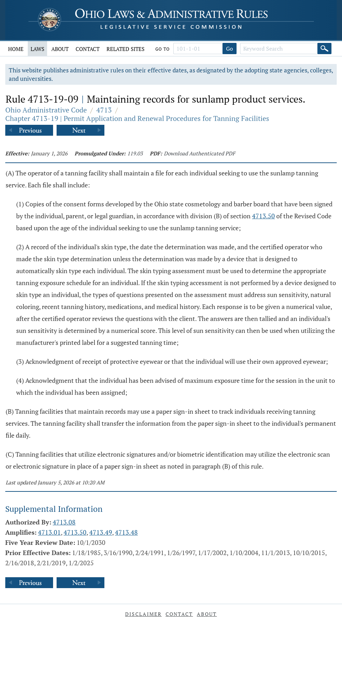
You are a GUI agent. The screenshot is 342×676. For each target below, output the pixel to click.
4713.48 (126, 532)
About (60, 48)
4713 (104, 110)
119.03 (135, 153)
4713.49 (100, 532)
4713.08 (64, 522)
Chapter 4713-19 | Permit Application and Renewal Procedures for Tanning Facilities (137, 118)
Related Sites (125, 48)
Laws (37, 48)
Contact (87, 48)
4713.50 (263, 216)
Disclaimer (143, 614)
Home (16, 48)
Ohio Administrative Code (46, 110)
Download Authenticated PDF (199, 153)
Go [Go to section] (229, 48)
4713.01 (49, 532)
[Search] (324, 48)
